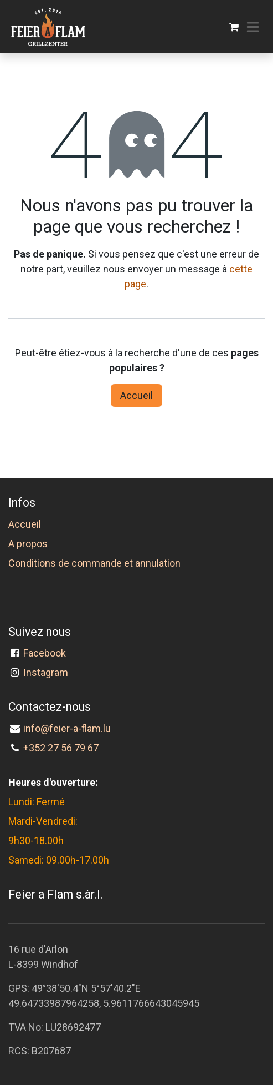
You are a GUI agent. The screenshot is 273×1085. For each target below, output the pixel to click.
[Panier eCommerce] (234, 27)
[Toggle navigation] (253, 26)
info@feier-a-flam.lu (67, 728)
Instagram (45, 672)
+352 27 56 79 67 (61, 748)
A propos (28, 543)
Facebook (46, 653)
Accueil (136, 395)
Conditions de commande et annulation (94, 563)
